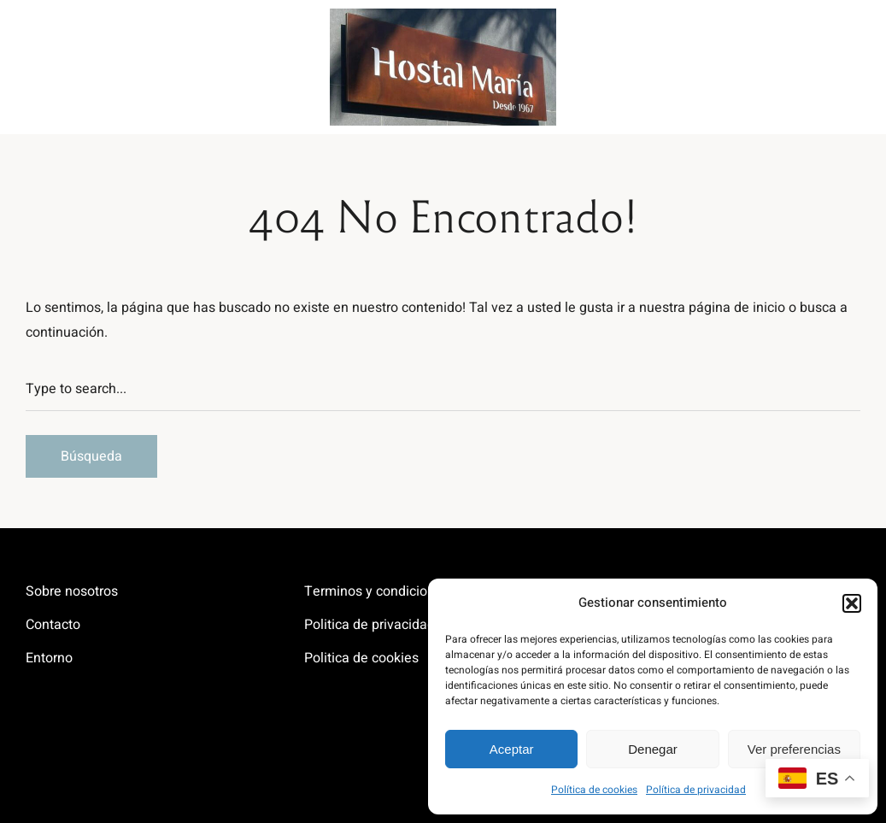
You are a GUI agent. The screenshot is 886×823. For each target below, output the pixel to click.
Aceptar (512, 749)
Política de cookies (594, 789)
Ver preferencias (794, 749)
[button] (851, 603)
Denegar (653, 749)
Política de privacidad (696, 789)
